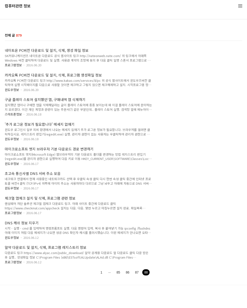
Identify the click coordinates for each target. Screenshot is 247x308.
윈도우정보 (12, 89)
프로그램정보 (13, 65)
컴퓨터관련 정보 (18, 6)
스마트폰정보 (13, 114)
